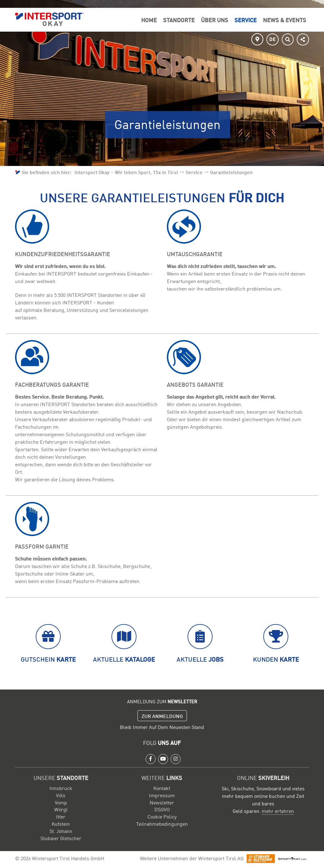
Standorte (179, 20)
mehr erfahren (278, 810)
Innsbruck (60, 788)
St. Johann (60, 830)
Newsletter (162, 802)
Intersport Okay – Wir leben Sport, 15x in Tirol (126, 172)
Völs (60, 795)
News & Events (284, 20)
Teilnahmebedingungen (162, 823)
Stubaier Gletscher (60, 838)
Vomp (61, 802)
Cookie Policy (162, 816)
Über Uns (214, 20)
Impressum (162, 795)
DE (272, 39)
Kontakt (161, 788)
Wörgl (61, 809)
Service (245, 20)
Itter (60, 816)
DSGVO (162, 809)
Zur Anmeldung (162, 716)
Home (149, 20)
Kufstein (61, 823)
